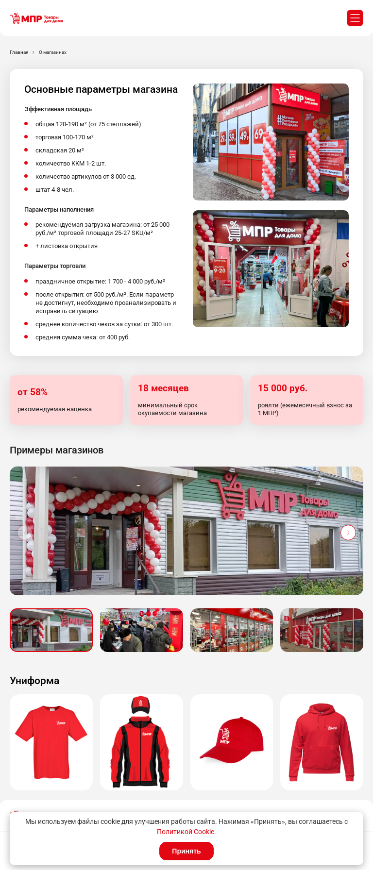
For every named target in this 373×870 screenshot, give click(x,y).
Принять (186, 851)
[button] (348, 532)
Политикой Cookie (185, 832)
